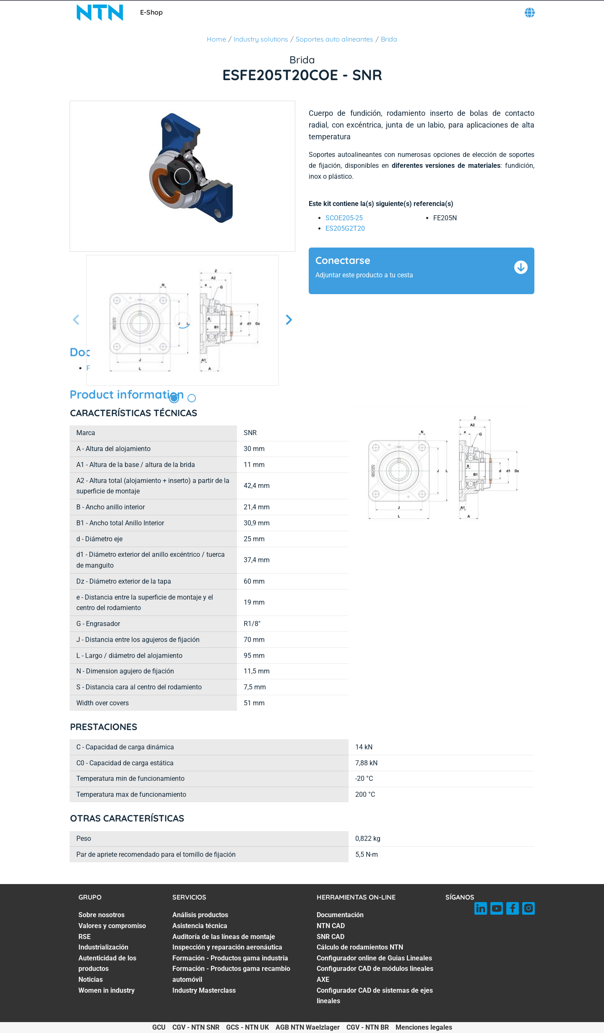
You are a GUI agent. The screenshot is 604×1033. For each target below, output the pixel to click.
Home (216, 39)
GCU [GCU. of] (159, 1027)
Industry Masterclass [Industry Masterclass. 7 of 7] (204, 990)
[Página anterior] (76, 320)
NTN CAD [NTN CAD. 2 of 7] (331, 926)
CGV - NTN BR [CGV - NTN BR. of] (367, 1027)
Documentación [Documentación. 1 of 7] (340, 915)
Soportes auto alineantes (334, 39)
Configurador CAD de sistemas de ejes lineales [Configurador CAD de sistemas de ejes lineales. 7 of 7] (375, 995)
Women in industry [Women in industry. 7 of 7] (106, 990)
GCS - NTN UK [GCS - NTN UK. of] (247, 1027)
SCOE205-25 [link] (344, 218)
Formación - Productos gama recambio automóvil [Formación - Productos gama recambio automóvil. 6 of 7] (231, 974)
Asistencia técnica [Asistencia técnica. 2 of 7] (199, 926)
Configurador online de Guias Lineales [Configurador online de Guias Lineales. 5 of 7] (374, 958)
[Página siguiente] (288, 320)
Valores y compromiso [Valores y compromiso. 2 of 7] (112, 926)
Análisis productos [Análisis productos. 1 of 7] (200, 915)
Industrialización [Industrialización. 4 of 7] (103, 947)
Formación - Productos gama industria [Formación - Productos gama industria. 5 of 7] (230, 958)
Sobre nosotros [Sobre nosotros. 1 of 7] (101, 915)
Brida (389, 39)
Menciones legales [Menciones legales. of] (424, 1027)
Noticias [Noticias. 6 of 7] (90, 979)
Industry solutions (261, 39)
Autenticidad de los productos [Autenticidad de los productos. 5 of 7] (107, 963)
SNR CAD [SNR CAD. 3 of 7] (330, 937)
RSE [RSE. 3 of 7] (84, 937)
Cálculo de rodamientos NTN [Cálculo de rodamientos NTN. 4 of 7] (360, 947)
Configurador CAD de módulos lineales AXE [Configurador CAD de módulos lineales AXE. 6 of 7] (375, 974)
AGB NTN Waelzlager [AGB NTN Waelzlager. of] (308, 1027)
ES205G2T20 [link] (345, 228)
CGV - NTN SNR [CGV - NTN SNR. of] (195, 1027)
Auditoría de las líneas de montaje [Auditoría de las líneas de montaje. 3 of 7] (223, 937)
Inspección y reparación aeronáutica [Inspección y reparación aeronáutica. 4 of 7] (227, 947)
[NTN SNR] (99, 12)
